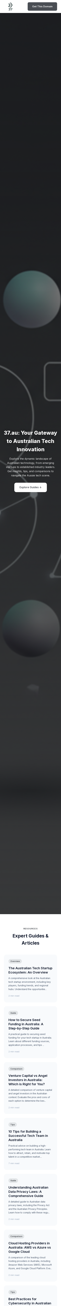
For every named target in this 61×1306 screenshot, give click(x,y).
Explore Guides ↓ (31, 487)
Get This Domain (42, 6)
